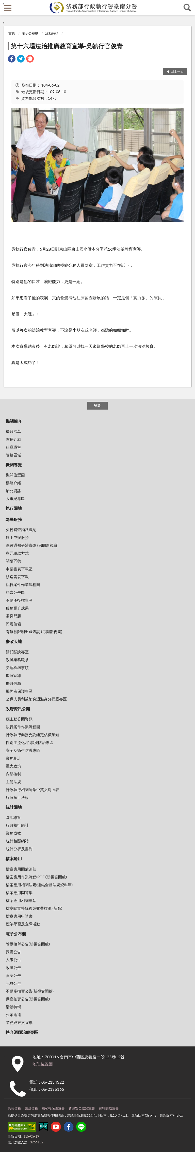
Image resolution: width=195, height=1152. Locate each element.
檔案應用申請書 (19, 916)
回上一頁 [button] (177, 71)
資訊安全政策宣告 (82, 1108)
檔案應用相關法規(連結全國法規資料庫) (39, 884)
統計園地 (14, 807)
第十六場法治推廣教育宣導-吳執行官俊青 (67, 46)
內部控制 (13, 774)
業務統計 (13, 758)
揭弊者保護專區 (19, 691)
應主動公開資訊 (19, 719)
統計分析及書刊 (19, 848)
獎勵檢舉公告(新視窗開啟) (28, 944)
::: (4, 4)
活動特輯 (51, 33)
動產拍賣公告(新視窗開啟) (28, 999)
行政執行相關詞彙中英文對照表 (32, 789)
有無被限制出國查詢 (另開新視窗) (34, 631)
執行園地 (14, 508)
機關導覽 (14, 464)
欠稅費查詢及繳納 (21, 529)
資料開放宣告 (109, 1108)
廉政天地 (14, 641)
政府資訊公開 (18, 708)
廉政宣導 (13, 675)
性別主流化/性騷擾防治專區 (29, 742)
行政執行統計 (17, 825)
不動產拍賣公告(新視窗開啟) (30, 991)
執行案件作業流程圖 (23, 584)
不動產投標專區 (19, 600)
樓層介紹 (13, 482)
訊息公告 (13, 983)
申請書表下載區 (19, 569)
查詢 (187, 7)
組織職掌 (13, 447)
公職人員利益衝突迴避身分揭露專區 (36, 699)
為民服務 (14, 519)
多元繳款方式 (17, 553)
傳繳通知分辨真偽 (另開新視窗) (32, 545)
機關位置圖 (15, 475)
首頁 (11, 33)
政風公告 (13, 967)
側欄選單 (7, 8)
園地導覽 (13, 817)
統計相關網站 (17, 841)
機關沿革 (13, 431)
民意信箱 (13, 623)
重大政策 (13, 766)
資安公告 (13, 975)
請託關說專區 (17, 652)
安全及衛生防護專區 (23, 750)
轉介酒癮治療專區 (22, 1032)
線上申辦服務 (17, 537)
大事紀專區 (15, 498)
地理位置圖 (42, 1063)
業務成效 (13, 833)
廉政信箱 (13, 683)
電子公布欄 (30, 33)
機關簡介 (14, 421)
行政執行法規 (17, 797)
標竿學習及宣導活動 (23, 924)
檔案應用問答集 (19, 892)
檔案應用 (14, 858)
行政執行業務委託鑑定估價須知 (32, 734)
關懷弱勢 (13, 561)
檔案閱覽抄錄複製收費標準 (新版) (34, 908)
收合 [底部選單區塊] (97, 405)
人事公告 (13, 959)
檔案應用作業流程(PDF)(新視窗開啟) (36, 877)
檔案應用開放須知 (21, 869)
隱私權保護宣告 (53, 1108)
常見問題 (13, 616)
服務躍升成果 (17, 608)
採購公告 (13, 951)
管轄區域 (13, 455)
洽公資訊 (13, 490)
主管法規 (13, 781)
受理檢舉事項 (17, 667)
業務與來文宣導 (19, 1022)
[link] (11, 59)
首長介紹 (13, 439)
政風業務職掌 (17, 659)
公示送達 (13, 1014)
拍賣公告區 (15, 592)
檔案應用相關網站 (21, 900)
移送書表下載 (17, 576)
